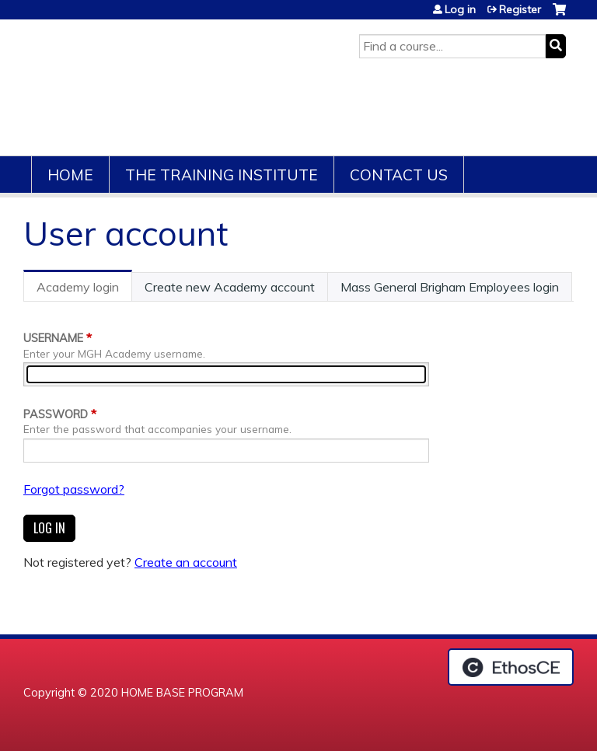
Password (55, 414)
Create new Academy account (230, 287)
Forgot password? (73, 489)
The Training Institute (221, 175)
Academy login (84, 290)
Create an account (185, 562)
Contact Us (399, 175)
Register (520, 9)
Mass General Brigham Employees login (449, 287)
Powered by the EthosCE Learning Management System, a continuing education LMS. (511, 667)
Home (70, 175)
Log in (460, 9)
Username (53, 338)
